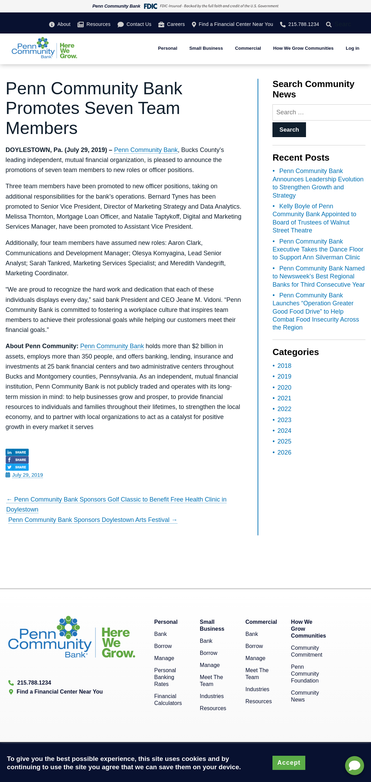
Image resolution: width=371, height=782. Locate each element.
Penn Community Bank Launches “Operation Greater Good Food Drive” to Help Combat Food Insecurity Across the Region (315, 311)
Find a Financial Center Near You (236, 24)
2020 (284, 387)
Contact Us (139, 24)
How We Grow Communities (303, 48)
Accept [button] (288, 762)
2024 (284, 430)
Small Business (206, 48)
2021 (284, 398)
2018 (284, 365)
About (64, 24)
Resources (98, 24)
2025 (284, 441)
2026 (284, 452)
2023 (284, 420)
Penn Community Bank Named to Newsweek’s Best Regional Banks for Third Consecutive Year (318, 276)
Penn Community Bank (146, 149)
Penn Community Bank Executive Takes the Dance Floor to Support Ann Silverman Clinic (317, 249)
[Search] (330, 24)
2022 (284, 409)
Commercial (248, 48)
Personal (167, 48)
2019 (284, 376)
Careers (176, 24)
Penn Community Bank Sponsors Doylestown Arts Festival (92, 519)
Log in (352, 48)
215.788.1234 (303, 24)
